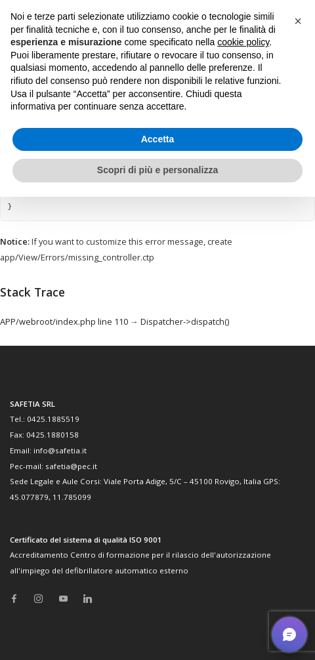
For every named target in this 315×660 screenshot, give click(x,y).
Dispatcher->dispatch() (184, 321)
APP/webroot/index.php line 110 (64, 321)
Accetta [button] (158, 139)
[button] (297, 20)
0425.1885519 (53, 419)
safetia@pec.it (71, 466)
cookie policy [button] (243, 42)
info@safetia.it (60, 450)
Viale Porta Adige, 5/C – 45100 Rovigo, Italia (182, 481)
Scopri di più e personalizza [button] (157, 170)
